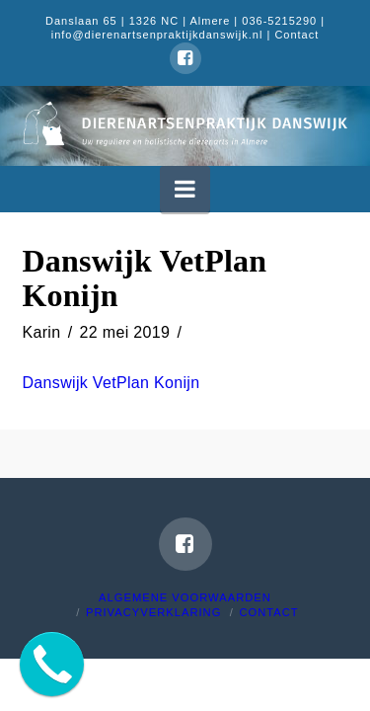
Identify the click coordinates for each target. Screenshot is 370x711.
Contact (296, 34)
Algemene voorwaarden (185, 597)
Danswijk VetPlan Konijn (111, 382)
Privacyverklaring (153, 612)
